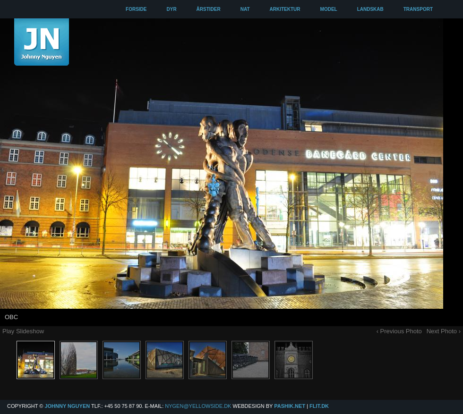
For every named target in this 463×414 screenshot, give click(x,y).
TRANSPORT (418, 9)
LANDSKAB (370, 9)
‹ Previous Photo (399, 331)
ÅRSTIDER (209, 9)
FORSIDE (136, 9)
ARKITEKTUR (285, 9)
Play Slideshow (23, 331)
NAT (245, 9)
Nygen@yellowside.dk (198, 406)
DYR (171, 9)
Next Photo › (444, 331)
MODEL (328, 9)
